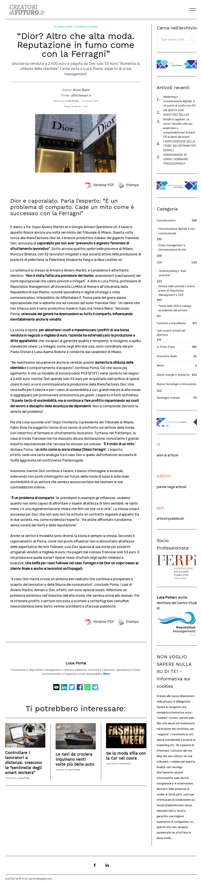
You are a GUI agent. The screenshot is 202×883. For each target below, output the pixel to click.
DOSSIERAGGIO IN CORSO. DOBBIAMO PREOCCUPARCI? (175, 159)
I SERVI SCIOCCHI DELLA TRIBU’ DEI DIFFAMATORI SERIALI (179, 146)
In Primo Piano (63, 26)
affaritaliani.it (81, 94)
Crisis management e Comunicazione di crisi (172, 247)
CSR (159, 262)
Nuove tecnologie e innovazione (176, 384)
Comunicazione (166, 220)
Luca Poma (72, 99)
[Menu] (193, 9)
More (106, 672)
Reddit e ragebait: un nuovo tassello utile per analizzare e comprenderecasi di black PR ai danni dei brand (179, 128)
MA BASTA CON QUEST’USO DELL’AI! (176, 112)
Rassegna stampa (86, 26)
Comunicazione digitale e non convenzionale (176, 231)
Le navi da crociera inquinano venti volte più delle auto (75, 758)
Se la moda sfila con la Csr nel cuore (125, 754)
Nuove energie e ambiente (173, 375)
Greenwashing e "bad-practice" (173, 273)
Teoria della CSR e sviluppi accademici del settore (174, 308)
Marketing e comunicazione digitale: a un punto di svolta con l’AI (179, 101)
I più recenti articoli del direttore (171, 333)
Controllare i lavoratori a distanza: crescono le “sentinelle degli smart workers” (23, 761)
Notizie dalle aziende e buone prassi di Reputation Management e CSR (176, 291)
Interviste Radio (167, 356)
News (160, 365)
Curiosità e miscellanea (171, 323)
